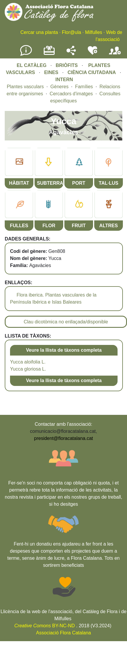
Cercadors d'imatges (71, 93)
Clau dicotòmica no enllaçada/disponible (66, 321)
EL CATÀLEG (32, 65)
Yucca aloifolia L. (27, 361)
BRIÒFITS (67, 65)
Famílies (84, 86)
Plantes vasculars (25, 86)
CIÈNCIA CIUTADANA (92, 72)
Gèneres (60, 86)
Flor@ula (71, 32)
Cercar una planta (39, 32)
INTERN (64, 79)
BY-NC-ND (44, 625)
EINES (51, 72)
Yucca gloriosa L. (28, 368)
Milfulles (93, 32)
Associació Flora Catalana (63, 632)
